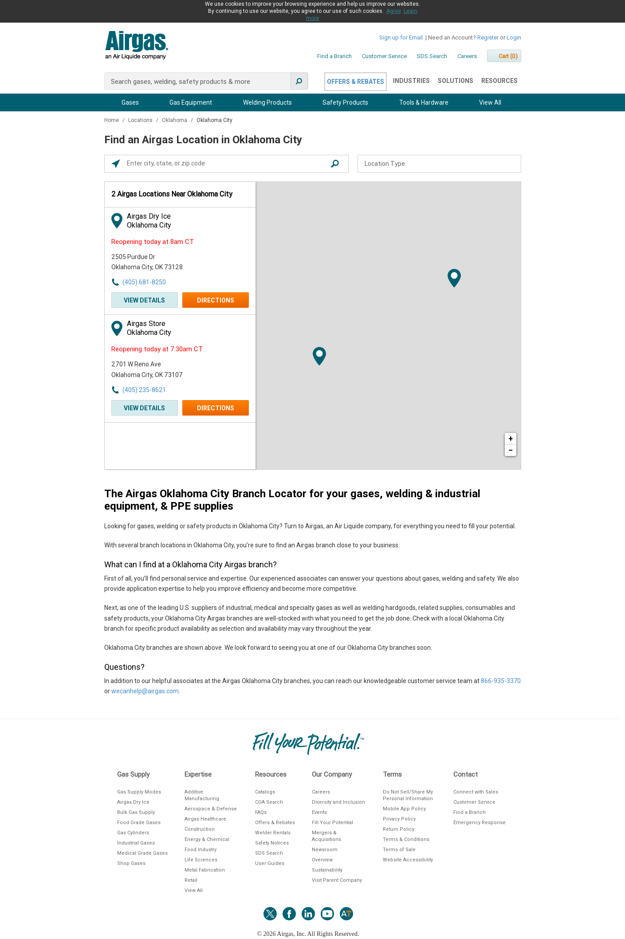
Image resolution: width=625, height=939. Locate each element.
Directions (215, 300)
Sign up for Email (401, 37)
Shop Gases (131, 863)
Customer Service (384, 56)
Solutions (455, 80)
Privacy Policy (399, 819)
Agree (393, 11)
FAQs (261, 812)
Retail (191, 880)
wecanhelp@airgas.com (145, 691)
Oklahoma (175, 120)
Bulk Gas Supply (136, 812)
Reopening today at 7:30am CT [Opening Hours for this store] (157, 349)
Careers (467, 56)
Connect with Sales (475, 792)
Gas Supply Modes (139, 792)
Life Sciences (201, 860)
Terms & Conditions (406, 839)
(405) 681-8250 (144, 282)
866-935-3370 (501, 680)
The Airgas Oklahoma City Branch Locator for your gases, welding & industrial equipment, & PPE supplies (292, 499)
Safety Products (345, 102)
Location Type (385, 163)
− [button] (510, 450)
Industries (411, 80)
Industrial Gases (136, 843)
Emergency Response (479, 822)
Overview (322, 860)
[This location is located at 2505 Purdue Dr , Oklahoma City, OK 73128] (160, 262)
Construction (200, 829)
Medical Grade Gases (142, 853)
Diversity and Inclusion (338, 802)
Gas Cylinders (133, 833)
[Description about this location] (312, 608)
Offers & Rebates (355, 81)
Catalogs (265, 792)
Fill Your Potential (332, 822)
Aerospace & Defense (211, 809)
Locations (141, 120)
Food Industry (200, 850)
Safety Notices (272, 843)
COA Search (269, 802)
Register (488, 37)
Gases (130, 102)
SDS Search (432, 56)
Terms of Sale (399, 850)
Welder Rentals (273, 833)
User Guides (269, 863)
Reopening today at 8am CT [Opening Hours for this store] (152, 242)
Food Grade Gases (139, 822)
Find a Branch (334, 56)
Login (514, 37)
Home (112, 120)
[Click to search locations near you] (115, 163)
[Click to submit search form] (334, 163)
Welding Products (267, 102)
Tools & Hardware (423, 102)
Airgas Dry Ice (133, 802)
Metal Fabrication (205, 870)
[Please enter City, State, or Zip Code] (229, 163)
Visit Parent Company (337, 880)
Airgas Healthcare (205, 819)
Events (319, 812)
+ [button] (510, 438)
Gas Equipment (190, 102)
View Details (144, 300)
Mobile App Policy (404, 809)
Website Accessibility (408, 860)
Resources (499, 80)
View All (490, 102)
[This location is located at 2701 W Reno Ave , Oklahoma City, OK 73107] (160, 369)
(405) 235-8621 (144, 389)
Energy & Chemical (207, 839)
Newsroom (325, 850)
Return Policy (398, 829)
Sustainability (327, 870)
